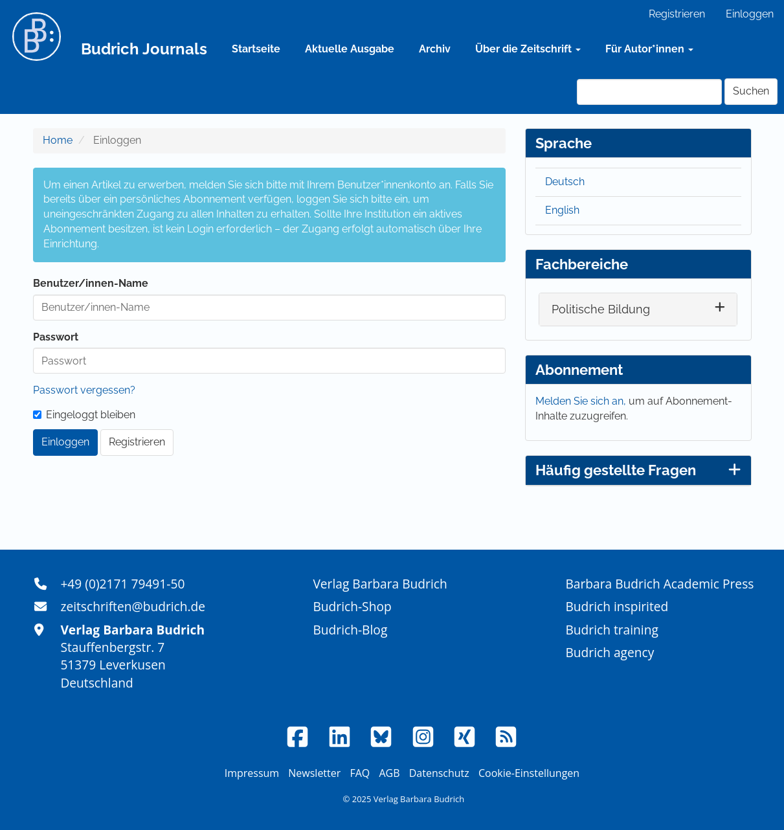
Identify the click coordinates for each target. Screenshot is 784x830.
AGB (389, 773)
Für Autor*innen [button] (649, 49)
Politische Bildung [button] (601, 309)
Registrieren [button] (137, 442)
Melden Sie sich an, (582, 401)
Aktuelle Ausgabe (349, 49)
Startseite (256, 49)
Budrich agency (609, 652)
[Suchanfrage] (649, 92)
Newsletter (314, 773)
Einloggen (750, 14)
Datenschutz (439, 773)
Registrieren (677, 14)
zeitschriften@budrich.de (132, 606)
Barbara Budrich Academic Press (659, 583)
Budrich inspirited (616, 606)
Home (58, 140)
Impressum (252, 773)
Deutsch (565, 181)
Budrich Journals (144, 48)
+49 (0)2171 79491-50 (122, 583)
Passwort (55, 337)
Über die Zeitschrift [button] (528, 49)
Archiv (435, 49)
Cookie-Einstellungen (528, 773)
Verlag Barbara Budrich (380, 583)
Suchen (751, 91)
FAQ (360, 773)
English (562, 210)
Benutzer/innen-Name (90, 283)
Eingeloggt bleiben (84, 415)
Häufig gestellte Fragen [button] (638, 470)
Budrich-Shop (352, 606)
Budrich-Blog (350, 629)
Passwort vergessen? (84, 390)
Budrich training (611, 629)
